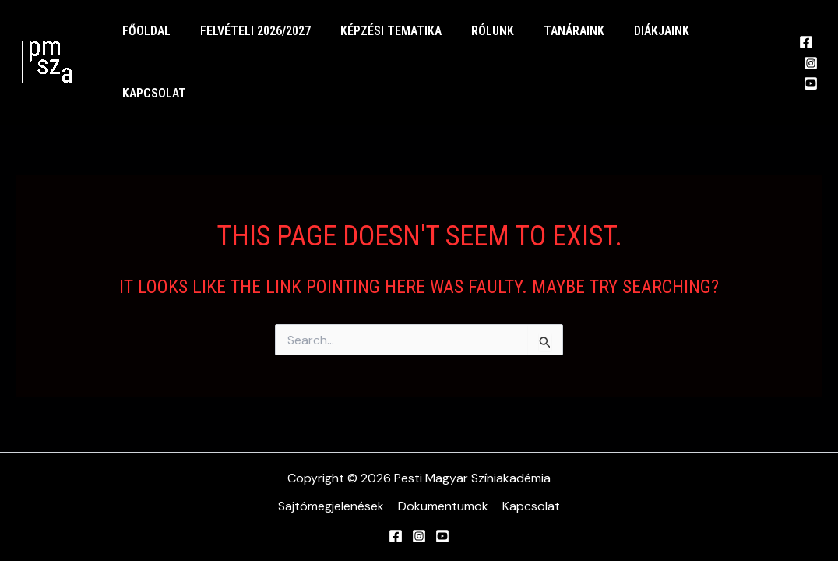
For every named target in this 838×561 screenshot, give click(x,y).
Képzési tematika (379, 42)
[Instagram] (808, 44)
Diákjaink (636, 42)
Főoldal (144, 42)
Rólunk (476, 42)
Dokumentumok (443, 506)
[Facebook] (803, 23)
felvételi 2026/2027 (248, 42)
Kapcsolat (720, 42)
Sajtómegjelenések (333, 506)
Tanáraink (553, 42)
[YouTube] (808, 64)
